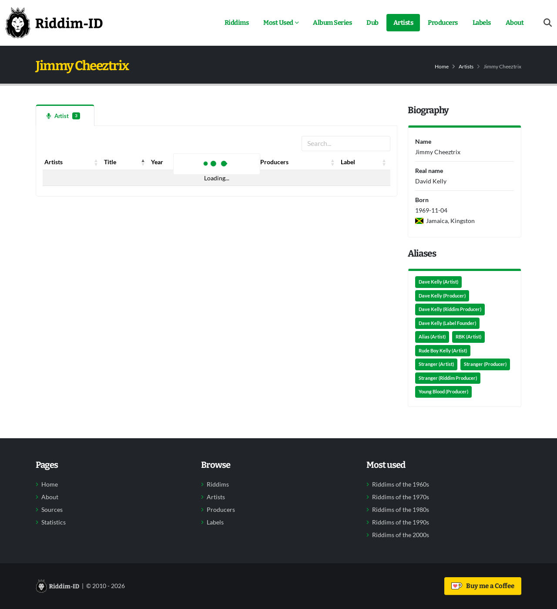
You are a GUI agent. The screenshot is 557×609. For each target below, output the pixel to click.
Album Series (332, 23)
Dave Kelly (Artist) (438, 281)
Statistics (53, 522)
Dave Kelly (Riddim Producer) (450, 309)
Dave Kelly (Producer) (442, 295)
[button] (96, 162)
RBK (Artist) (468, 336)
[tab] (65, 115)
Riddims (237, 23)
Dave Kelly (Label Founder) (447, 323)
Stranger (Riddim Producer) (448, 378)
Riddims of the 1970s (400, 497)
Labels (482, 23)
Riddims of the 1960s (400, 484)
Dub (372, 23)
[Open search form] (548, 23)
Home (442, 66)
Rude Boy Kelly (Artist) (443, 350)
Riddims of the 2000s (400, 534)
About (515, 23)
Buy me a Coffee (482, 586)
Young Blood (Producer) (443, 391)
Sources (52, 509)
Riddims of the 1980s (400, 509)
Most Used (278, 23)
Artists (403, 23)
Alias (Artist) (432, 336)
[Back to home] (54, 22)
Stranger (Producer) (485, 364)
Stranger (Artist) (436, 364)
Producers (443, 23)
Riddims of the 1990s (400, 522)
